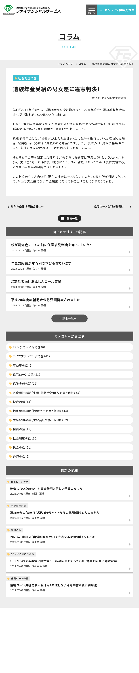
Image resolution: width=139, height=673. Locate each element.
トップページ (65, 63)
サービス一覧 (31, 657)
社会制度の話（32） (23, 438)
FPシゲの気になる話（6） (27, 347)
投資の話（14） (20, 402)
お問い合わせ (64, 657)
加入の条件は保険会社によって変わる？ (30, 206)
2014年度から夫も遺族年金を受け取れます (51, 109)
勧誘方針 (110, 657)
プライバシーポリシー (88, 657)
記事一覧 (72, 218)
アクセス (48, 657)
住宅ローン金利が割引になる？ (112, 206)
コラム (82, 63)
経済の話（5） (19, 456)
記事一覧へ (69, 318)
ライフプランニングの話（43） (30, 356)
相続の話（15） (20, 429)
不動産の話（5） (21, 365)
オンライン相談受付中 (116, 10)
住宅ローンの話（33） (25, 374)
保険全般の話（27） (23, 383)
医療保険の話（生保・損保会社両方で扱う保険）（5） (45, 392)
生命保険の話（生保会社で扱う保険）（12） (39, 420)
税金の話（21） (20, 447)
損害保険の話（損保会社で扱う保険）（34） (39, 411)
